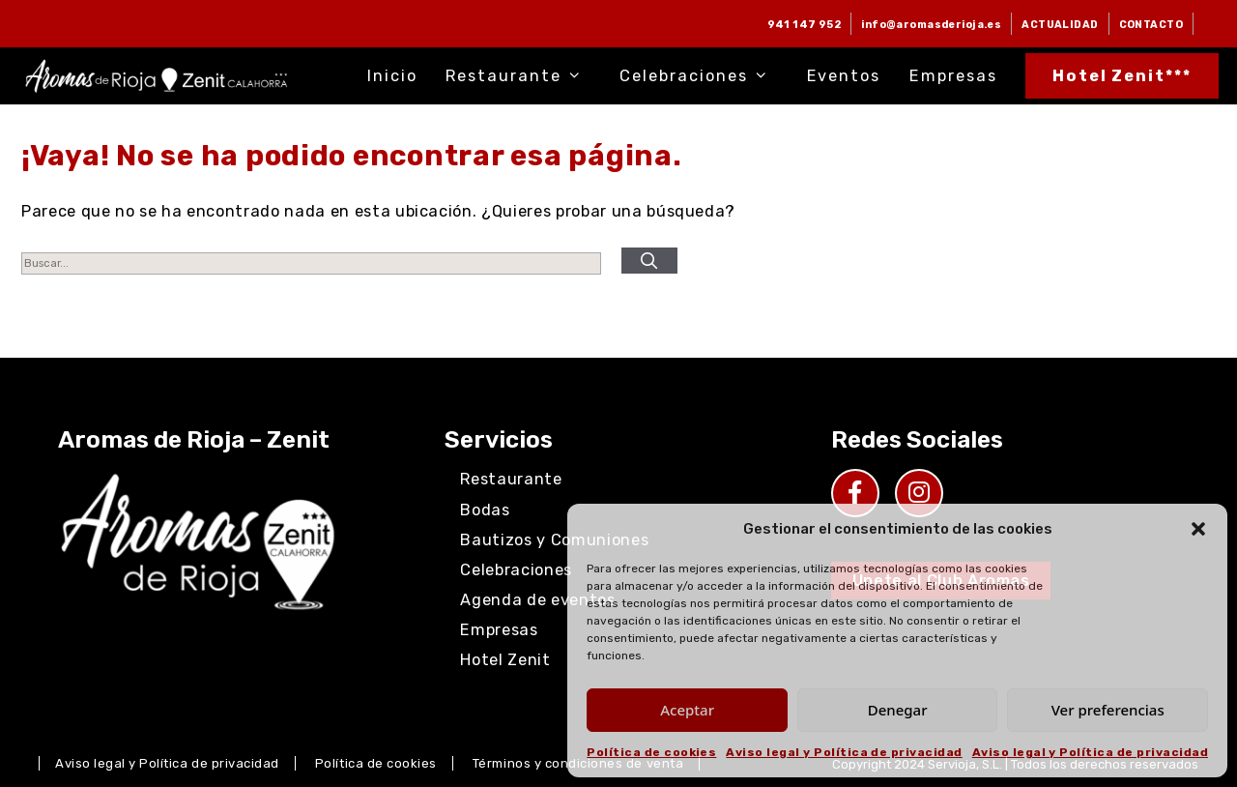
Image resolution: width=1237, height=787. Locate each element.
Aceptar (687, 709)
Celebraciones (698, 76)
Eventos (844, 76)
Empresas (953, 76)
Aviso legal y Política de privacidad (844, 752)
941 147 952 (804, 24)
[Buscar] (649, 261)
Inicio (392, 76)
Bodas (484, 510)
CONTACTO (1151, 24)
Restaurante (518, 76)
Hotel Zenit (505, 660)
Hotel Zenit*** (1122, 76)
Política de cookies (651, 752)
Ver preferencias (1108, 709)
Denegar (898, 709)
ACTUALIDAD (1059, 24)
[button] (1198, 529)
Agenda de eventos (537, 600)
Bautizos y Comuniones (554, 540)
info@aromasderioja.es (931, 24)
